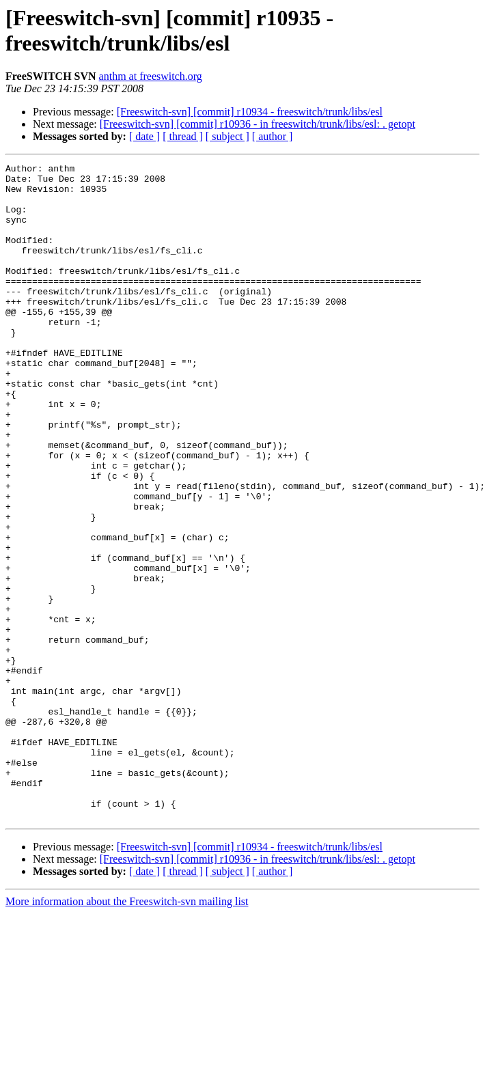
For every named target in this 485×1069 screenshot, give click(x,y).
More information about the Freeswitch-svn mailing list (127, 1032)
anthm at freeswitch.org (150, 76)
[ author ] (272, 136)
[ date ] (144, 136)
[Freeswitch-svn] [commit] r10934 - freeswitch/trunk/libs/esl (250, 111)
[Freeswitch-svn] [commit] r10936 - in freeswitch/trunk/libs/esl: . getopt (257, 124)
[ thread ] (183, 136)
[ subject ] (227, 136)
